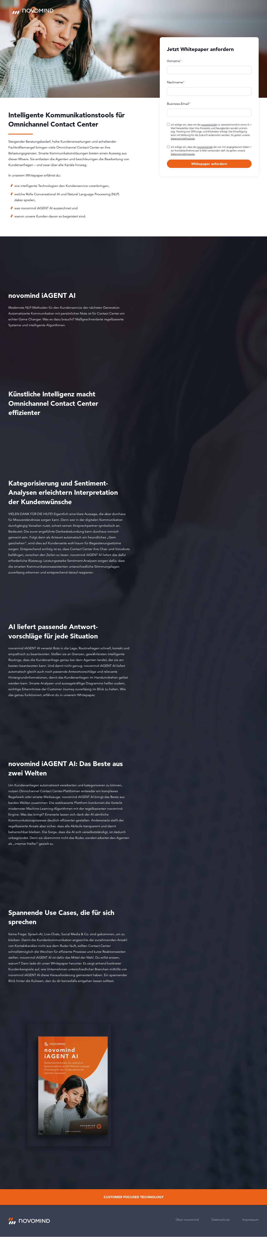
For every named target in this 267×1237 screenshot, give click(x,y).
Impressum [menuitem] (250, 1220)
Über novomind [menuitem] (187, 1220)
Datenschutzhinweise (183, 138)
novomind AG (209, 124)
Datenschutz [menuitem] (220, 1220)
